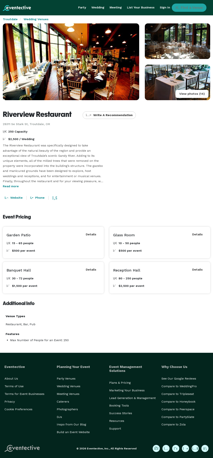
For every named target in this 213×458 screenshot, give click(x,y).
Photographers (67, 409)
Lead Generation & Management (132, 398)
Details (91, 234)
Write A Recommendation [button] (109, 115)
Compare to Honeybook (178, 401)
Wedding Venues (36, 19)
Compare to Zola (173, 424)
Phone (37, 197)
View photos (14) (192, 93)
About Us (11, 378)
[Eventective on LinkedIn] (205, 448)
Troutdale (10, 19)
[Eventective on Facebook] (156, 448)
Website (14, 197)
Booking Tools (119, 405)
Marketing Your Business (127, 390)
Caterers (63, 401)
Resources (116, 421)
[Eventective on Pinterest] (175, 448)
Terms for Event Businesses (24, 394)
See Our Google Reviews (178, 378)
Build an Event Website (73, 432)
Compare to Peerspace (177, 409)
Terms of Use (14, 386)
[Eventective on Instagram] (166, 448)
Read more (11, 186)
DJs (59, 417)
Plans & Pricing (120, 382)
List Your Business (141, 7)
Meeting (116, 7)
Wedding (97, 7)
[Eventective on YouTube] (195, 448)
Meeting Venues (68, 394)
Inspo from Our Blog (71, 424)
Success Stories (120, 413)
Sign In (165, 7)
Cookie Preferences (18, 409)
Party (82, 7)
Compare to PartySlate (177, 417)
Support (115, 428)
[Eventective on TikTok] (185, 448)
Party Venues (66, 378)
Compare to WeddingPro (179, 386)
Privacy (9, 401)
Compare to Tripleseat (177, 394)
